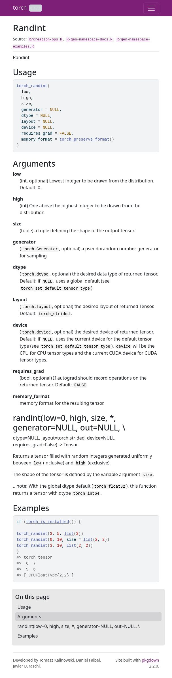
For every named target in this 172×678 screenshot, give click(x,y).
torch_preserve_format (84, 139)
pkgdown (150, 660)
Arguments (29, 617)
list (69, 533)
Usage (24, 607)
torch (20, 7)
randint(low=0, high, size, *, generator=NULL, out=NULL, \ (79, 626)
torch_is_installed (47, 522)
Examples (28, 636)
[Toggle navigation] (151, 8)
